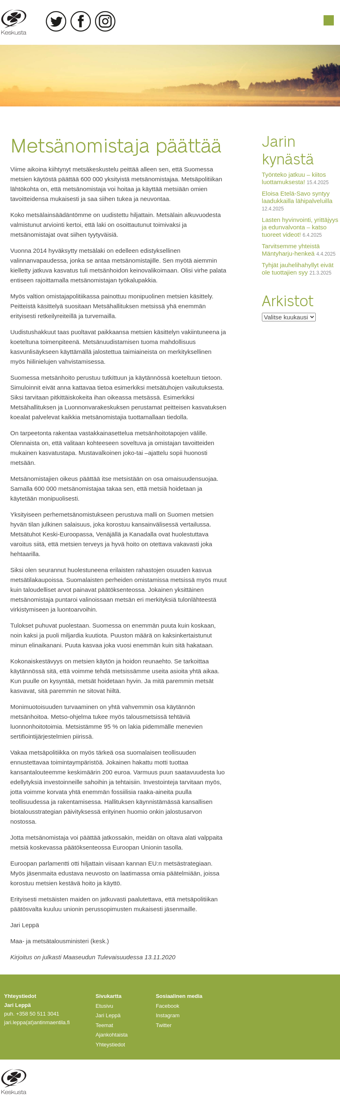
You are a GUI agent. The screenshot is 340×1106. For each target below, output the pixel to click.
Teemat (104, 1025)
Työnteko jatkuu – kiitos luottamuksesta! (294, 178)
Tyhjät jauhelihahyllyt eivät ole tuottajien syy (297, 268)
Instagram (105, 21)
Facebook (80, 21)
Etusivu (104, 1006)
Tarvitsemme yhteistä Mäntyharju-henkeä (291, 249)
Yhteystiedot (110, 1044)
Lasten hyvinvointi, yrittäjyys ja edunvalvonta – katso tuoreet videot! (300, 227)
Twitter (56, 21)
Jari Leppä (108, 1015)
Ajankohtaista (112, 1035)
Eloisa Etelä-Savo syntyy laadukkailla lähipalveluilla (297, 197)
